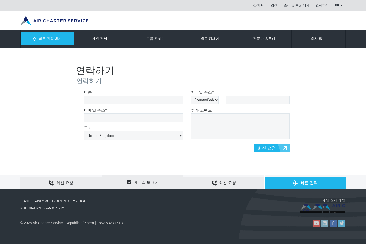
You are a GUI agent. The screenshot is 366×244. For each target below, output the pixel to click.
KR (339, 5)
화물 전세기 (210, 38)
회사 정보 (318, 38)
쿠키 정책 (78, 201)
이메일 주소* (95, 110)
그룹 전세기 (155, 38)
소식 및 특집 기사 (296, 5)
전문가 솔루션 (264, 38)
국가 (88, 128)
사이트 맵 (41, 201)
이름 (88, 92)
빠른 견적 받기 (47, 38)
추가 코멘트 (201, 110)
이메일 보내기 (142, 182)
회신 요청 (267, 148)
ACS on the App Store (312, 208)
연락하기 (322, 5)
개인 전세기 (101, 38)
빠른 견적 (305, 182)
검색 (256, 5)
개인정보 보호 (60, 201)
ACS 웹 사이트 (54, 208)
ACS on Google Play (335, 208)
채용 (23, 208)
